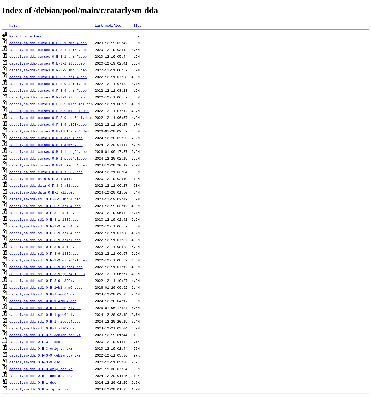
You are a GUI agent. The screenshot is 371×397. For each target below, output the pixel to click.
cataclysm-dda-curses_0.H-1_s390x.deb (46, 172)
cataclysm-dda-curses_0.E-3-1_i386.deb (47, 63)
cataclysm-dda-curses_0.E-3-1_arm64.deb (48, 49)
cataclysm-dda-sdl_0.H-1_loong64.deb (45, 307)
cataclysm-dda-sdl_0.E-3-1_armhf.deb (45, 212)
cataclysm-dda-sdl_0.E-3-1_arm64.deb (45, 205)
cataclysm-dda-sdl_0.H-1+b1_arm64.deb (46, 287)
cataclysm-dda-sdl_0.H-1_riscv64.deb (45, 321)
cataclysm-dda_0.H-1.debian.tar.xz (42, 375)
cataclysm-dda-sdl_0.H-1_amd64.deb (42, 294)
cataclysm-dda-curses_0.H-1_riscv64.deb (48, 165)
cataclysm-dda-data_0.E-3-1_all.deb (44, 178)
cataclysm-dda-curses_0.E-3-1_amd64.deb (48, 42)
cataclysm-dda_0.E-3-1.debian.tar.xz (45, 334)
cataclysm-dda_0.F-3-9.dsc (34, 362)
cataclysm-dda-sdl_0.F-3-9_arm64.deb (45, 233)
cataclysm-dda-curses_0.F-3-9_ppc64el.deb (50, 117)
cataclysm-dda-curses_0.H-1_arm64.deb (46, 144)
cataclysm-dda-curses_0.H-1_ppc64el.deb (48, 158)
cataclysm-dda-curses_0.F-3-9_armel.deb (48, 83)
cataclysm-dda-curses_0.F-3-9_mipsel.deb (49, 110)
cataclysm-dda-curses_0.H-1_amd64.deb (46, 138)
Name (13, 25)
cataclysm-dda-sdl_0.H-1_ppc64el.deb (45, 314)
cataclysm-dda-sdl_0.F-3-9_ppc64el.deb (47, 273)
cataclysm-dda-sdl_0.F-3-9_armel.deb (45, 239)
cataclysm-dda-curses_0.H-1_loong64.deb (48, 151)
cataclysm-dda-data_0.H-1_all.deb (42, 192)
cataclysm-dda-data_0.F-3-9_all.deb (44, 185)
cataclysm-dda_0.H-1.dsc (32, 382)
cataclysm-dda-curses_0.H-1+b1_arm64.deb (49, 131)
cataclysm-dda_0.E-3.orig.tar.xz (41, 348)
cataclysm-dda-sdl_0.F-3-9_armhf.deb (45, 246)
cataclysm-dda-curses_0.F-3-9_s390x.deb (48, 124)
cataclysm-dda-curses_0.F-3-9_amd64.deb (48, 70)
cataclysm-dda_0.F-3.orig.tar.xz (41, 368)
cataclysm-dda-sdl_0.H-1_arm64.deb (42, 301)
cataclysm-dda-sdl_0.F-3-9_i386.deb (44, 253)
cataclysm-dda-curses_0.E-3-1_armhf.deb (48, 56)
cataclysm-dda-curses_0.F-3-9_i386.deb (47, 97)
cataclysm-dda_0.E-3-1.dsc (34, 341)
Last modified (108, 25)
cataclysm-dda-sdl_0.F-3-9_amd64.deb (45, 226)
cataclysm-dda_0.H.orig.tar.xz (38, 389)
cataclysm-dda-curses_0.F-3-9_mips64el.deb (51, 104)
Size (138, 25)
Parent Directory (25, 36)
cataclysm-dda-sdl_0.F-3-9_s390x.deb (45, 280)
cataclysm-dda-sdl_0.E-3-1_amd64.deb (45, 199)
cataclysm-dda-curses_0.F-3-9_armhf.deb (48, 90)
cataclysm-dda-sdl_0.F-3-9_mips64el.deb (48, 260)
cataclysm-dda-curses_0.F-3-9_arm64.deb (48, 76)
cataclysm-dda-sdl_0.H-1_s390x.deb (42, 328)
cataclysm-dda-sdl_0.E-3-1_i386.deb (44, 219)
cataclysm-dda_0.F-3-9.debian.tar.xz (45, 355)
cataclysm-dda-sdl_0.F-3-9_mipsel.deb (46, 267)
